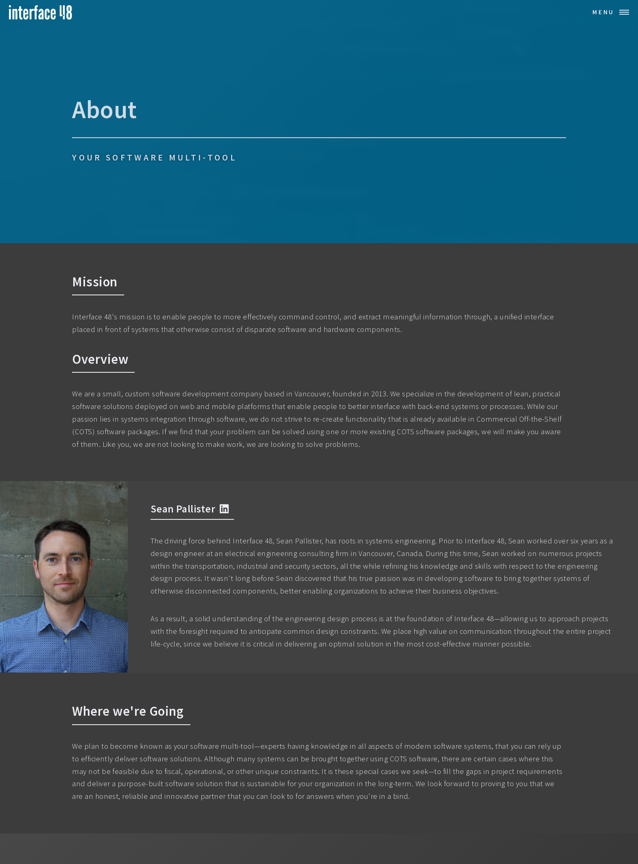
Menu (603, 12)
